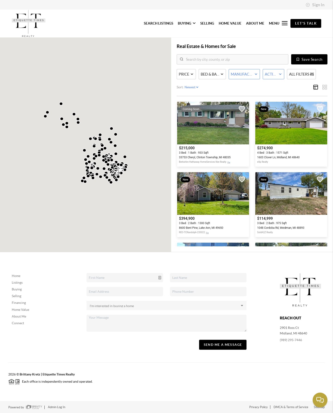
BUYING (187, 23)
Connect (18, 323)
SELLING (207, 23)
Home (16, 276)
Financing (19, 303)
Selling (16, 296)
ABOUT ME (255, 23)
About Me (19, 316)
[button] (90, 138)
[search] (235, 59)
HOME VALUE (230, 23)
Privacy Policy (258, 407)
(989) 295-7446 (291, 340)
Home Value (20, 309)
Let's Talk (306, 23)
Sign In (315, 5)
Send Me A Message (223, 344)
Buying (17, 289)
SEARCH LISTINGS (158, 23)
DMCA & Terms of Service (291, 407)
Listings (17, 282)
